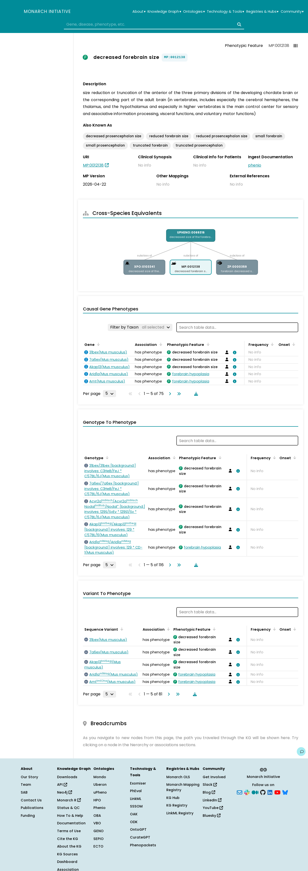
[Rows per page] (109, 393)
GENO (98, 831)
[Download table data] (195, 393)
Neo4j (64, 792)
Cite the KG (67, 838)
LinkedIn (212, 800)
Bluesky (211, 815)
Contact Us (31, 800)
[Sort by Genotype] (106, 457)
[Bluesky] (285, 792)
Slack (210, 784)
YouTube (213, 807)
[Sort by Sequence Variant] (121, 629)
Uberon (100, 784)
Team (26, 784)
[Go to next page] (169, 393)
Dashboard (67, 861)
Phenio (99, 807)
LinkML (135, 798)
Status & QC (68, 807)
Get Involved (214, 777)
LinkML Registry (179, 813)
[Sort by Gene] (97, 344)
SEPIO (98, 838)
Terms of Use (69, 831)
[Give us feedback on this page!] (301, 751)
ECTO (98, 846)
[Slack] (246, 792)
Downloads (67, 777)
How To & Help (70, 815)
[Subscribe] (239, 792)
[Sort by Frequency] (271, 344)
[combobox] (154, 24)
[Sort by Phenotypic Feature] (207, 344)
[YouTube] (277, 792)
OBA (97, 815)
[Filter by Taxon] (140, 327)
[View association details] (233, 352)
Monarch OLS (178, 777)
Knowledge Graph (164, 12)
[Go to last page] (178, 393)
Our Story (29, 777)
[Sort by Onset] (293, 344)
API (62, 784)
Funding (28, 815)
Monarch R (69, 800)
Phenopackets (143, 845)
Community (292, 12)
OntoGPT (138, 829)
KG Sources (67, 854)
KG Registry (176, 805)
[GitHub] (263, 792)
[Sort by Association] (160, 344)
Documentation (71, 823)
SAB (24, 792)
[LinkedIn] (270, 792)
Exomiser (138, 783)
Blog (209, 792)
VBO (97, 823)
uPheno (100, 792)
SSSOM (136, 806)
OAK (134, 814)
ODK (134, 821)
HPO (97, 800)
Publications (32, 807)
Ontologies (194, 12)
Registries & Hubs (262, 12)
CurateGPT (140, 837)
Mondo (99, 777)
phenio (254, 165)
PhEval (136, 790)
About (138, 12)
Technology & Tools (225, 12)
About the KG (69, 846)
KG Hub (172, 797)
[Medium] (255, 792)
